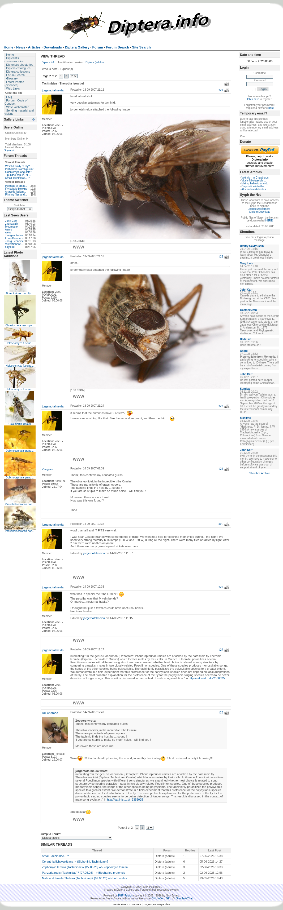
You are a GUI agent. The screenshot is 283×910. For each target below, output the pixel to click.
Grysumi (9, 150)
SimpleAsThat (184, 898)
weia (8, 232)
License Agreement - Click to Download (259, 210)
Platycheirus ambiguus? (19, 169)
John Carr (11, 220)
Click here (253, 99)
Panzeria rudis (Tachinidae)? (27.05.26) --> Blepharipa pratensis (83, 872)
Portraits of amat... (16, 185)
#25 (221, 524)
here (271, 107)
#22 (221, 256)
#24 (221, 468)
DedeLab (245, 339)
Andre (244, 350)
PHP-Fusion (125, 895)
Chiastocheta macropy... (19, 325)
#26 (221, 586)
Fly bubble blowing (16, 188)
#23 (221, 406)
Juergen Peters (14, 235)
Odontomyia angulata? (18, 172)
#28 (221, 712)
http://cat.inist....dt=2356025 (207, 678)
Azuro (8, 229)
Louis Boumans (14, 238)
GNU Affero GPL (161, 898)
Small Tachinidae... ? (17, 177)
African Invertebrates (253, 189)
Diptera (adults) (94, 62)
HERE (269, 220)
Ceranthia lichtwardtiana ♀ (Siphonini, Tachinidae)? (75, 861)
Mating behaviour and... (255, 183)
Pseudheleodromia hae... (19, 504)
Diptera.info (48, 62)
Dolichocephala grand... (19, 450)
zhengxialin (12, 223)
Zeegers (47, 469)
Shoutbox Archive (259, 473)
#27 (221, 649)
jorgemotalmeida (52, 90)
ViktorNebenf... (14, 244)
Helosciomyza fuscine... (19, 343)
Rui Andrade (50, 712)
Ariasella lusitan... (15, 191)
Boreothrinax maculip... (19, 293)
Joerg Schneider (15, 241)
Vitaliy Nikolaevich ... (254, 180)
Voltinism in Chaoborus (255, 177)
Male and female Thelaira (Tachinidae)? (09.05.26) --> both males (84, 878)
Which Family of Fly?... (18, 166)
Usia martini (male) (19, 424)
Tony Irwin (246, 263)
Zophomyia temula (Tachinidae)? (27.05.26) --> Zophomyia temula (85, 867)
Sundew (245, 388)
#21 (221, 89)
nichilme (245, 417)
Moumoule (11, 226)
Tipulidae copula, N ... (18, 175)
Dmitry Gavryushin (252, 246)
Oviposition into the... (254, 186)
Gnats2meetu (248, 310)
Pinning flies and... (16, 194)
